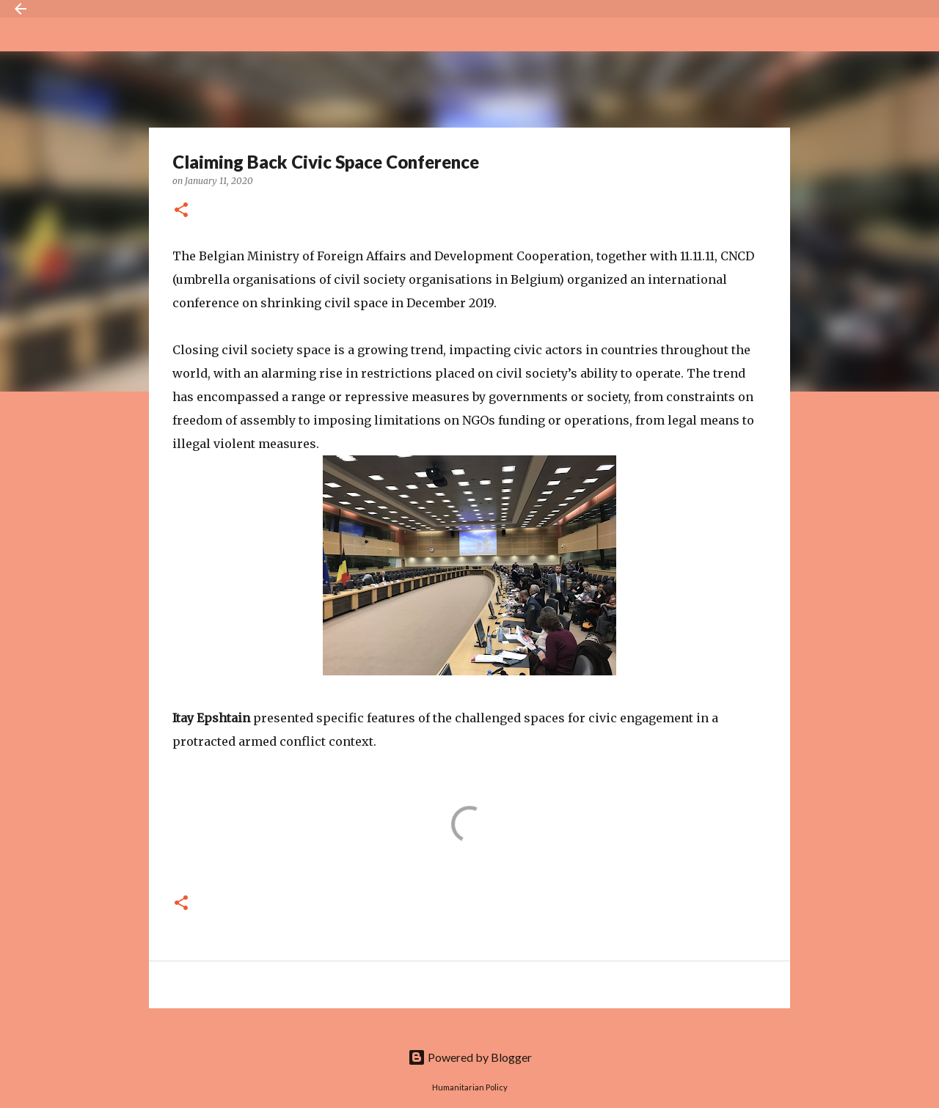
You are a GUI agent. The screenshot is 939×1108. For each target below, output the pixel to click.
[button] (181, 211)
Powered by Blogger (470, 1057)
